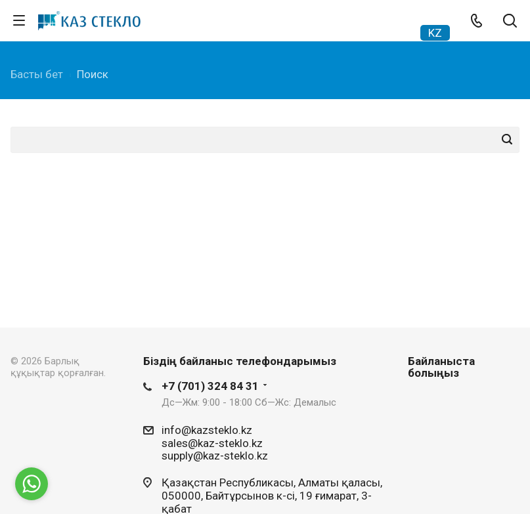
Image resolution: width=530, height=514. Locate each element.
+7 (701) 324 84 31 (210, 386)
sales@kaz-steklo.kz (212, 442)
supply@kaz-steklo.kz (215, 455)
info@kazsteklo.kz (207, 430)
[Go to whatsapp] (31, 483)
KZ (435, 32)
